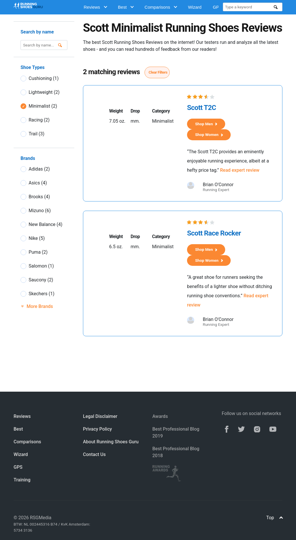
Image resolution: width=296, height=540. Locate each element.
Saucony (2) (41, 280)
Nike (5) (37, 238)
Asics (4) (38, 183)
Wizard (194, 7)
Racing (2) (39, 120)
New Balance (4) (45, 224)
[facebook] (226, 428)
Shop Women (209, 134)
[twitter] (241, 428)
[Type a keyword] (249, 7)
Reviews (95, 7)
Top (274, 517)
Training (22, 480)
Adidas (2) (39, 169)
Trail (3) (37, 134)
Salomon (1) (41, 266)
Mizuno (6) (40, 210)
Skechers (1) (41, 293)
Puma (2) (38, 252)
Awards (160, 416)
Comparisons (161, 7)
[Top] (281, 518)
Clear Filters (158, 72)
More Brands (37, 306)
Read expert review (239, 170)
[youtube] (272, 428)
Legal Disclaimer (100, 416)
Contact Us (94, 454)
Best (126, 7)
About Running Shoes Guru (110, 441)
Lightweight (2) (44, 92)
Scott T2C (201, 108)
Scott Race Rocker (214, 233)
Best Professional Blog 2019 (175, 432)
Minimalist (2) (43, 106)
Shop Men (206, 124)
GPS (18, 467)
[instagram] (257, 428)
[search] (276, 7)
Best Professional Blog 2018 (175, 452)
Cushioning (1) (44, 78)
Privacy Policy (97, 429)
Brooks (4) (39, 196)
